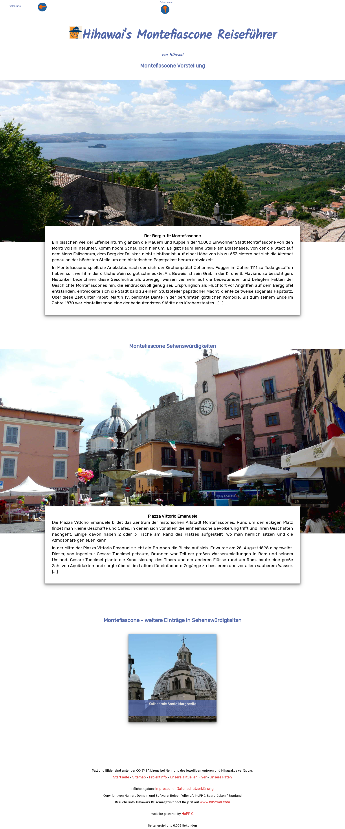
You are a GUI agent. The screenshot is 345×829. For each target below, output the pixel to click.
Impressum (164, 789)
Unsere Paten (221, 777)
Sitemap (139, 777)
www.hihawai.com (215, 802)
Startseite (121, 777)
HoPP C (188, 814)
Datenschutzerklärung (195, 789)
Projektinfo (158, 777)
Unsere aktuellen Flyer (188, 777)
